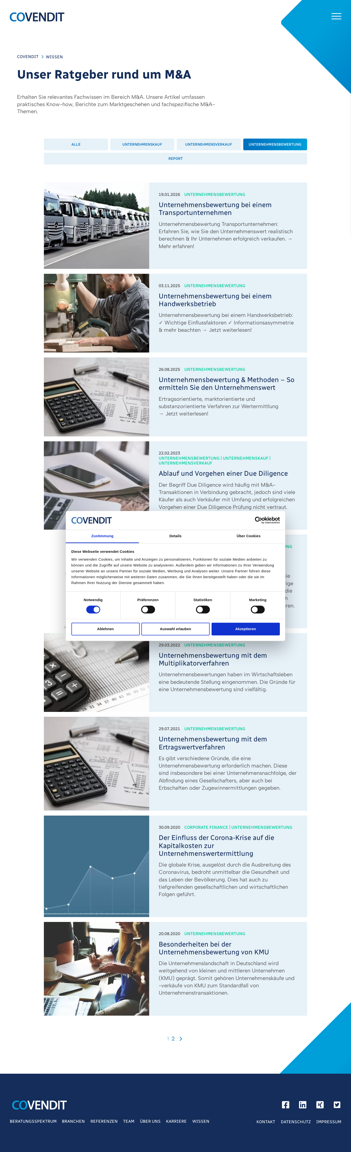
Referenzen (104, 1121)
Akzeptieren (245, 629)
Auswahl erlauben (175, 629)
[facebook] (286, 1106)
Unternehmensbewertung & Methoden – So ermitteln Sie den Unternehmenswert (226, 384)
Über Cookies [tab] (249, 536)
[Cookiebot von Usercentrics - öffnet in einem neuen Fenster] (258, 520)
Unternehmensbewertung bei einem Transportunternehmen (215, 209)
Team (128, 1121)
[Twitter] (337, 1106)
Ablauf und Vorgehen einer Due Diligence (223, 473)
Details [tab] (175, 536)
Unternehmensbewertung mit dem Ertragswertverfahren (213, 743)
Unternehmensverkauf (208, 144)
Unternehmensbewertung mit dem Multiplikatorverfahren (213, 659)
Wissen (200, 1121)
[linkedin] (303, 1106)
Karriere (176, 1121)
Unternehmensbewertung (275, 144)
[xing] (320, 1106)
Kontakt (265, 1121)
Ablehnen (105, 629)
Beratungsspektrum (33, 1121)
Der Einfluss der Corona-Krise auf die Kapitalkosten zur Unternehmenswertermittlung (216, 845)
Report (175, 158)
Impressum (328, 1121)
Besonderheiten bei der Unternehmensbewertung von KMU (214, 948)
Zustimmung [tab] (102, 536)
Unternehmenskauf (142, 144)
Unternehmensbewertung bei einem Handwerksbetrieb (215, 300)
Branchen (73, 1121)
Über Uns (150, 1121)
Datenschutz (296, 1121)
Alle (75, 144)
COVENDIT (28, 56)
